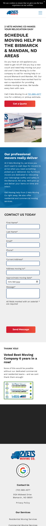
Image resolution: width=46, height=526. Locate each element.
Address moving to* (15, 268)
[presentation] (16, 315)
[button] (40, 13)
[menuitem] (23, 519)
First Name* (12, 222)
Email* (9, 241)
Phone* (9, 250)
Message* (10, 287)
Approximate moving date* (19, 278)
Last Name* (12, 232)
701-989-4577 (34, 94)
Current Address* (14, 259)
